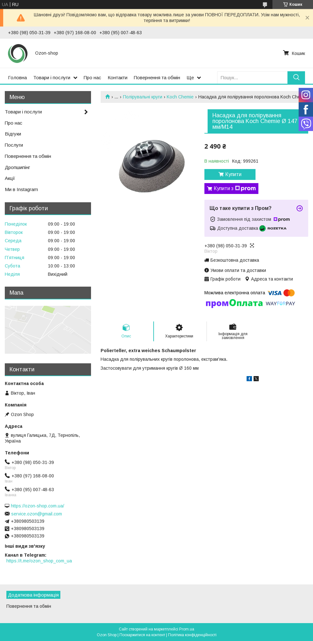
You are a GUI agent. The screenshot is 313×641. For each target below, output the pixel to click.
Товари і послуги (51, 77)
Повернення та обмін (157, 77)
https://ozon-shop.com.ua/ (37, 505)
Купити (233, 174)
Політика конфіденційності (192, 635)
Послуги (14, 145)
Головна (17, 77)
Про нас (92, 77)
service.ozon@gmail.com (36, 513)
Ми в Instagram (21, 189)
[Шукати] (296, 77)
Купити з (235, 188)
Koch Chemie (180, 96)
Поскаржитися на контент (142, 635)
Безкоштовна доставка (234, 260)
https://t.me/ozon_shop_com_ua (39, 560)
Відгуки (13, 133)
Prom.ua (186, 629)
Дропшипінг (17, 167)
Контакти (117, 77)
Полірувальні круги (142, 96)
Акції (10, 178)
